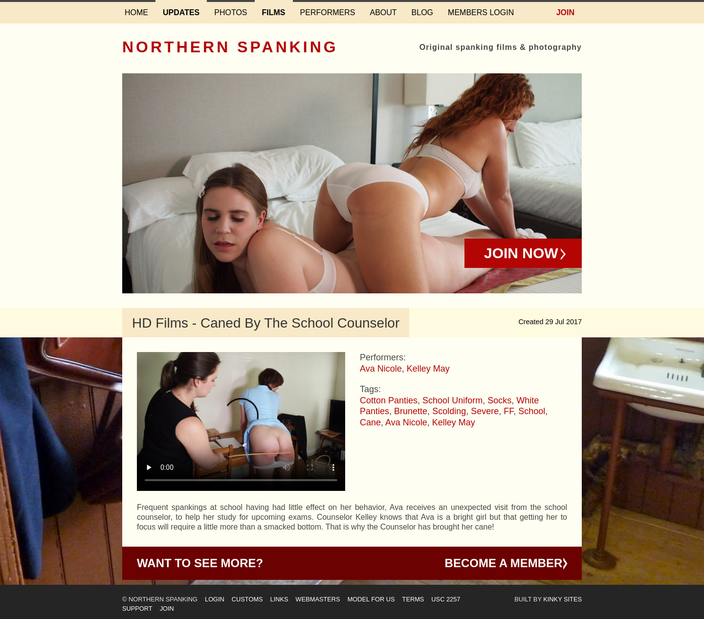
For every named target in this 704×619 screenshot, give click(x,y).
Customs (247, 599)
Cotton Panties (389, 400)
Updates (181, 12)
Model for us (371, 599)
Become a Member (504, 563)
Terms (413, 599)
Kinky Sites (562, 599)
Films (274, 12)
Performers (327, 12)
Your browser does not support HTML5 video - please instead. (241, 421)
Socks (499, 400)
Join (565, 12)
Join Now (521, 253)
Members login (481, 12)
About (383, 12)
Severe (485, 411)
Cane (370, 422)
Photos (230, 12)
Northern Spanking (230, 47)
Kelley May (428, 369)
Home (136, 12)
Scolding (449, 411)
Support (137, 608)
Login (214, 599)
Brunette (410, 411)
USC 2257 (445, 599)
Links (279, 599)
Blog (422, 12)
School (531, 411)
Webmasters (318, 599)
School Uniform (452, 400)
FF (508, 411)
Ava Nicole (381, 369)
